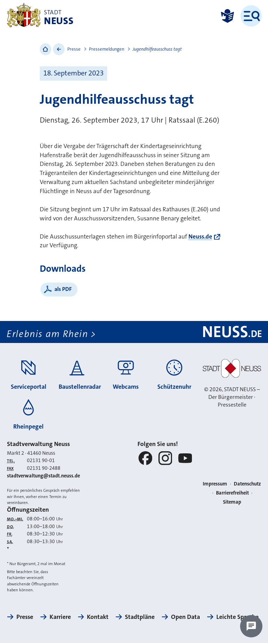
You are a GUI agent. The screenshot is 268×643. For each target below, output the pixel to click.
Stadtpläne (140, 617)
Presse (74, 49)
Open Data (185, 617)
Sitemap (232, 502)
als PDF (63, 289)
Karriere (60, 617)
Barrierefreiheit (232, 493)
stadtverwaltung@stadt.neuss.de (43, 476)
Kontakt (98, 617)
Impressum (215, 484)
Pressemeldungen (106, 49)
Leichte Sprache (237, 617)
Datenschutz (247, 484)
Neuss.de (200, 237)
